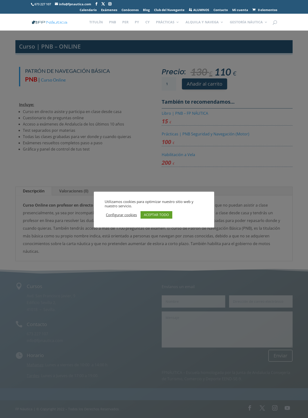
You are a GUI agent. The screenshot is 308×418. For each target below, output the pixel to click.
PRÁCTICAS (165, 22)
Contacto (220, 10)
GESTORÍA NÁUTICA (246, 22)
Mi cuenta (240, 10)
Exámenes (109, 10)
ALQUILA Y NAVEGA (202, 22)
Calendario (88, 10)
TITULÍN (96, 22)
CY (147, 22)
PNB (112, 22)
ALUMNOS (201, 10)
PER (125, 22)
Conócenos (130, 10)
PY (137, 22)
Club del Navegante (169, 10)
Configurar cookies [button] (121, 215)
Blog (146, 10)
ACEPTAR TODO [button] (156, 214)
